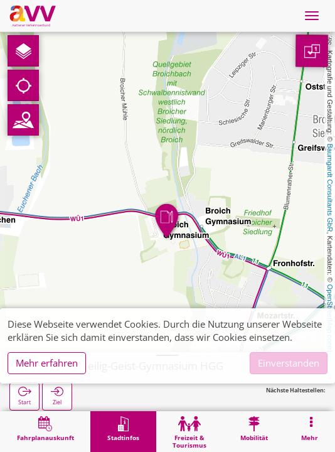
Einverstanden (288, 363)
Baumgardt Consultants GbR (330, 188)
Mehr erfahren (47, 363)
